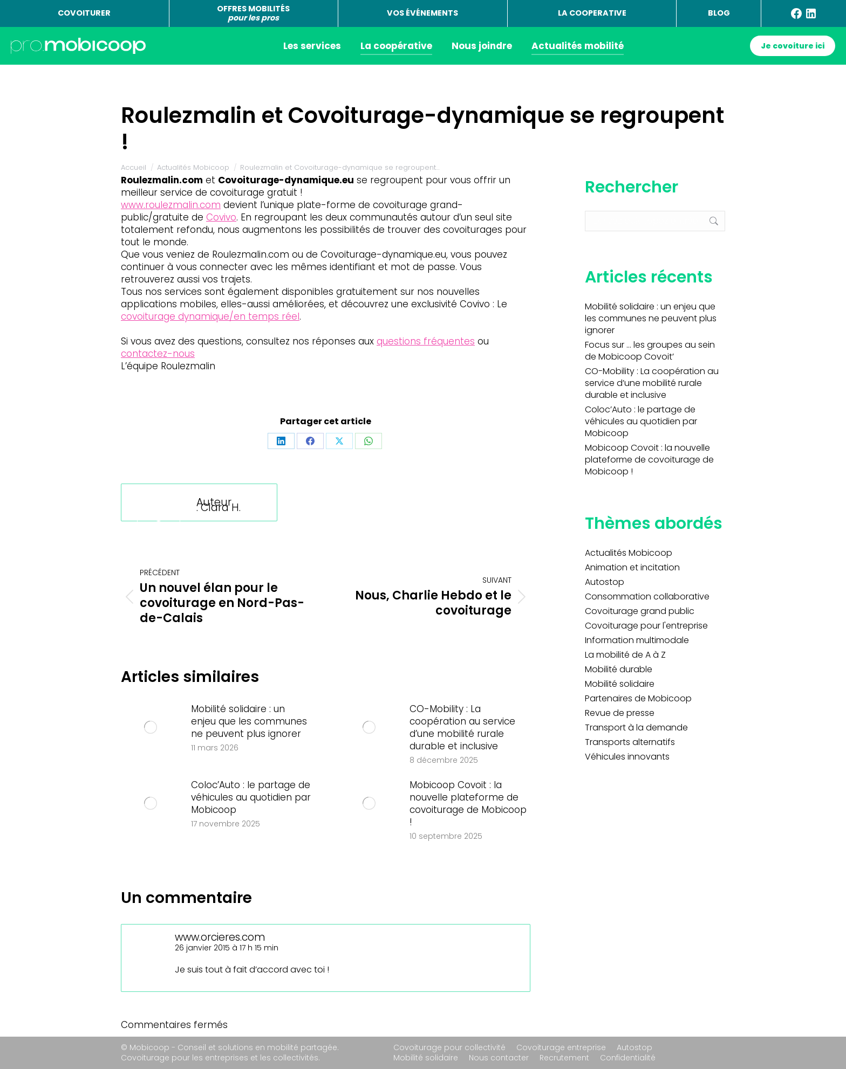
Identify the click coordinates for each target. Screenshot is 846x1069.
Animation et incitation (632, 568)
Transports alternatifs (630, 742)
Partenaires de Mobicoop (638, 699)
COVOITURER (84, 13)
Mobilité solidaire (619, 684)
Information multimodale (637, 640)
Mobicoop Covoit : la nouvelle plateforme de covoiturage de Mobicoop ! (468, 804)
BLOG (719, 13)
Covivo (221, 217)
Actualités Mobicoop (628, 553)
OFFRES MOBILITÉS (253, 13)
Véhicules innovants (627, 757)
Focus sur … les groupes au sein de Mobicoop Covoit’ (650, 351)
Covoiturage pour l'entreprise (646, 626)
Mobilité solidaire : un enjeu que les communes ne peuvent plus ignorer (249, 721)
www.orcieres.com (220, 937)
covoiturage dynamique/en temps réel (210, 316)
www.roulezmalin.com (171, 204)
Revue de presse (619, 713)
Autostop (604, 582)
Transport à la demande (636, 728)
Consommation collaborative (647, 597)
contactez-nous (158, 353)
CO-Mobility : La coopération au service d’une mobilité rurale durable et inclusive (462, 728)
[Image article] (150, 727)
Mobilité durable (618, 669)
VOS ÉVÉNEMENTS (422, 13)
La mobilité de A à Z (625, 655)
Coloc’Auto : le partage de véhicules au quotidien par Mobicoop (251, 797)
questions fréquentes (426, 341)
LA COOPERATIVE (592, 13)
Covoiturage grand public (639, 611)
